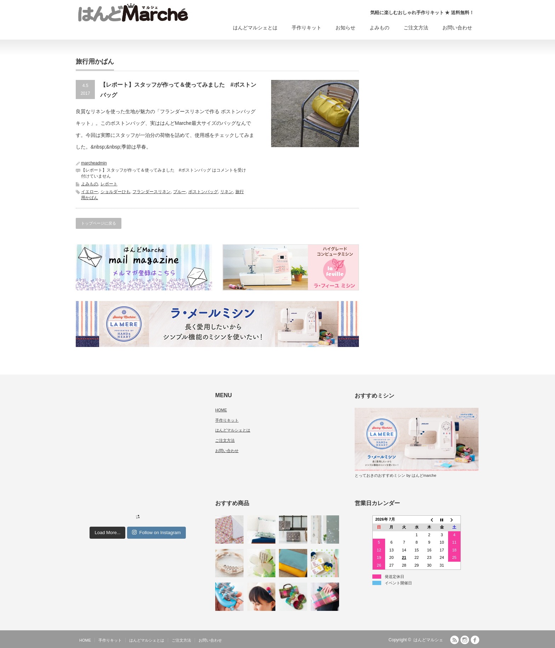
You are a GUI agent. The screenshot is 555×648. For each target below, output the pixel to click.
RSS (454, 640)
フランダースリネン (151, 191)
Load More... (107, 532)
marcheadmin (94, 163)
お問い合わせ (457, 27)
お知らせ (345, 27)
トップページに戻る (98, 223)
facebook (475, 640)
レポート (109, 183)
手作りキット (306, 27)
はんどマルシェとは (255, 27)
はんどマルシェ (428, 639)
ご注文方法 (416, 27)
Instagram (464, 640)
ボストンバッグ (203, 191)
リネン (226, 191)
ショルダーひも (115, 191)
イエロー (89, 191)
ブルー (179, 191)
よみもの (379, 27)
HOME (221, 410)
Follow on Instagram (156, 532)
